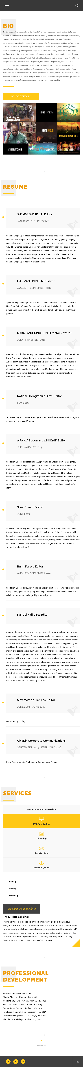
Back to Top (41, 1046)
